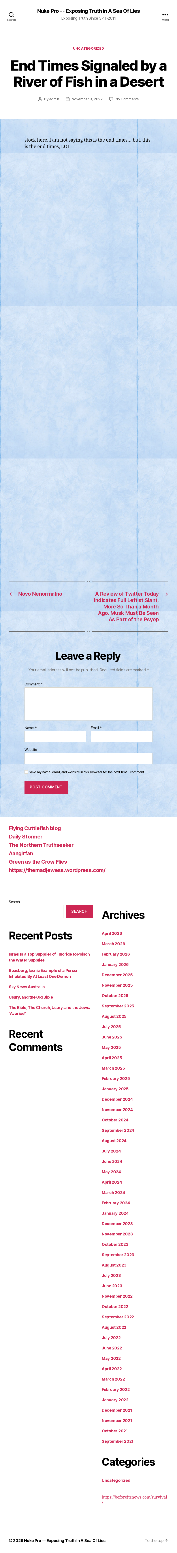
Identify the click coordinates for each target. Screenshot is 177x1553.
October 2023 (115, 1244)
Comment (33, 684)
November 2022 (117, 1296)
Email (96, 728)
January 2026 (115, 964)
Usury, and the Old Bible (31, 997)
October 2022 (115, 1306)
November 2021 (117, 1420)
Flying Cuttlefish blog (35, 828)
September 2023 (118, 1254)
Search (14, 902)
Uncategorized (88, 49)
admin (54, 99)
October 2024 (115, 1120)
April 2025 (112, 1057)
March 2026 (113, 943)
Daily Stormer (25, 836)
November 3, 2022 (87, 99)
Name (30, 728)
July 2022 (111, 1337)
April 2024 (112, 1182)
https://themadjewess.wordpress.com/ (57, 870)
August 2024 (114, 1140)
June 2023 (112, 1286)
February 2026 (116, 954)
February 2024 (116, 1203)
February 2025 (116, 1078)
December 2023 (117, 1223)
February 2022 (116, 1389)
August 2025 (114, 1016)
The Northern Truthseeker (41, 845)
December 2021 (117, 1410)
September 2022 (118, 1317)
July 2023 (111, 1275)
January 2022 (115, 1400)
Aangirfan (21, 853)
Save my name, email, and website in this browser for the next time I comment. (87, 772)
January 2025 (115, 1089)
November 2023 (117, 1234)
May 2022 (111, 1358)
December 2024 (117, 1099)
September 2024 (118, 1130)
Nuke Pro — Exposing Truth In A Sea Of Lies (64, 1540)
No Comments (127, 99)
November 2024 (117, 1109)
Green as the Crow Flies (38, 862)
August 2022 (114, 1327)
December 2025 (117, 975)
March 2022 (113, 1379)
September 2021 (118, 1441)
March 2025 (113, 1068)
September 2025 (118, 1006)
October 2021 (115, 1431)
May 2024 (111, 1171)
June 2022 (112, 1348)
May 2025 (111, 1047)
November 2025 (117, 985)
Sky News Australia (27, 986)
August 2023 (114, 1265)
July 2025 (111, 1026)
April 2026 (112, 933)
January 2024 (115, 1213)
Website (30, 749)
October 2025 (115, 995)
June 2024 (112, 1161)
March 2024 (113, 1192)
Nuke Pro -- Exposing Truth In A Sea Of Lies (88, 11)
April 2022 (112, 1368)
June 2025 (112, 1037)
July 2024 (111, 1151)
